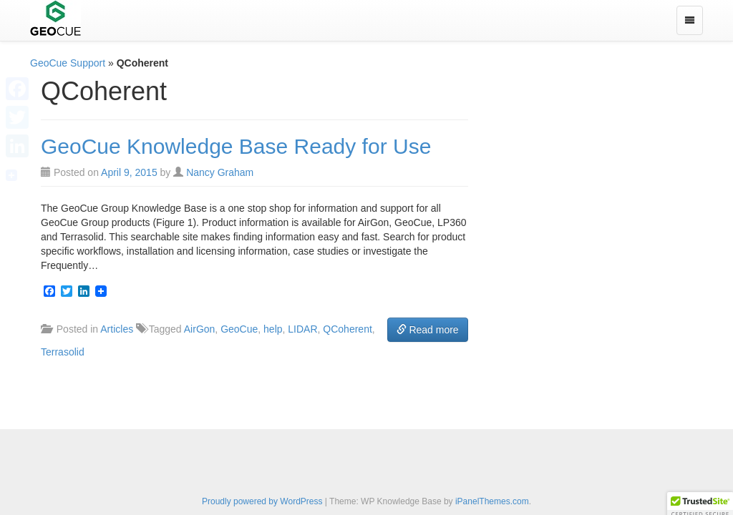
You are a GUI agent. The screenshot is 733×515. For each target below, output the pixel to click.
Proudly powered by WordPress (262, 501)
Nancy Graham (219, 172)
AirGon (199, 329)
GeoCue (239, 329)
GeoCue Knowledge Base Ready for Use (236, 146)
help (272, 329)
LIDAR (302, 329)
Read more (428, 329)
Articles (116, 329)
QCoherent (347, 329)
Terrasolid (62, 352)
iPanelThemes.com (492, 501)
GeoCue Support (67, 63)
